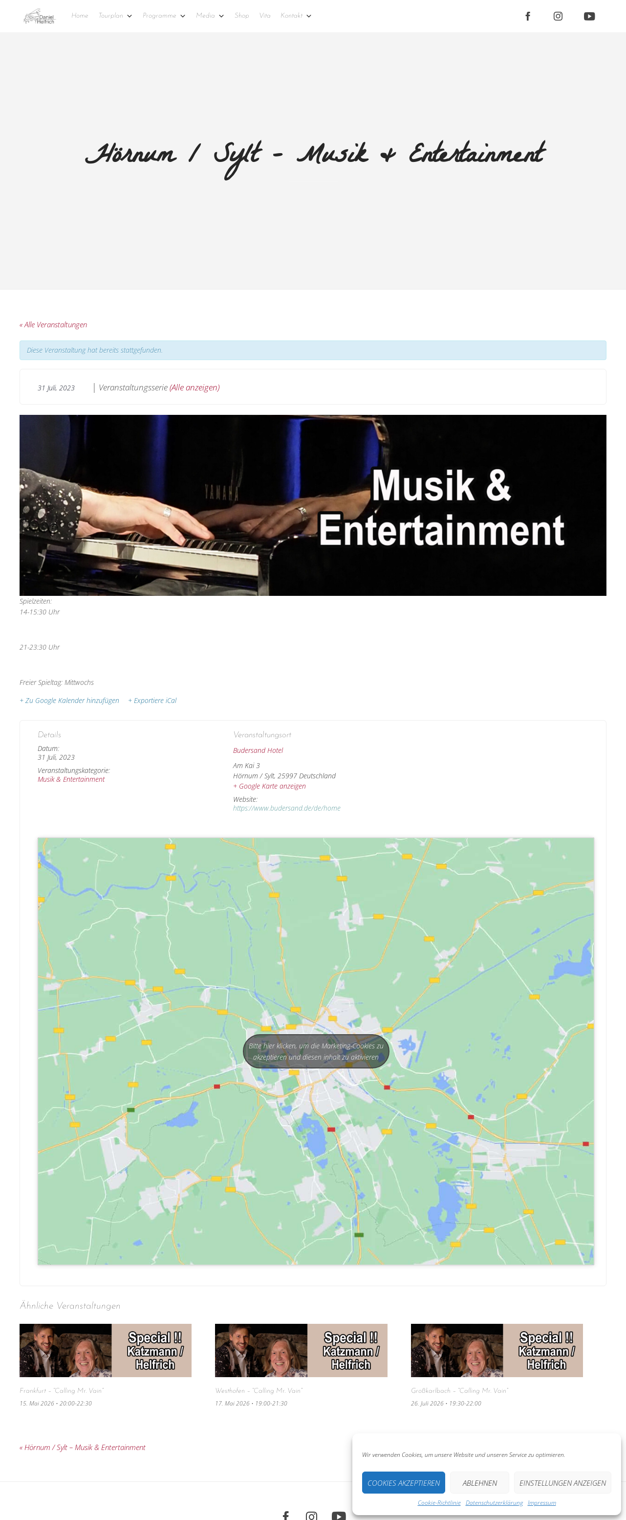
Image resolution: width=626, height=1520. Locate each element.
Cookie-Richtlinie (439, 1502)
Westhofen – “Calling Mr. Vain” (258, 1391)
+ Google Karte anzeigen (269, 786)
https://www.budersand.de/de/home (287, 808)
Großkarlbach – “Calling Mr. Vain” (459, 1391)
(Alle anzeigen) (194, 387)
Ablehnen (480, 1483)
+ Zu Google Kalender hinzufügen (69, 700)
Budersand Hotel (258, 750)
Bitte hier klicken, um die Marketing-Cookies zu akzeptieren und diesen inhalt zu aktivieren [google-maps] (316, 1051)
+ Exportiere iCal (152, 700)
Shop (242, 16)
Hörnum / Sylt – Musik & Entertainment (83, 1447)
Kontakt (296, 16)
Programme (164, 16)
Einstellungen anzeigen (562, 1483)
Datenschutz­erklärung (494, 1502)
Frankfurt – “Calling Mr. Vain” (61, 1391)
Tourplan (115, 16)
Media (210, 16)
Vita (265, 16)
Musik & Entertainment (71, 779)
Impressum (542, 1502)
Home (79, 16)
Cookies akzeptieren (403, 1483)
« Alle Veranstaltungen (53, 324)
